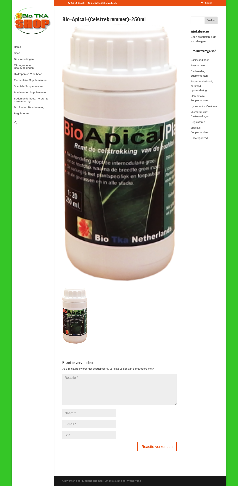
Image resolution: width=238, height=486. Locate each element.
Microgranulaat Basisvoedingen (24, 66)
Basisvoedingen (24, 59)
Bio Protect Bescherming (29, 107)
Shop (17, 53)
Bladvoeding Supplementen (30, 92)
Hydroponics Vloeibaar (28, 74)
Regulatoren (21, 113)
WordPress (134, 480)
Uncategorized (199, 137)
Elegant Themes (92, 480)
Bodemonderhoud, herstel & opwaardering (31, 100)
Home (17, 47)
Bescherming (198, 65)
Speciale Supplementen (28, 86)
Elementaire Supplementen (30, 80)
